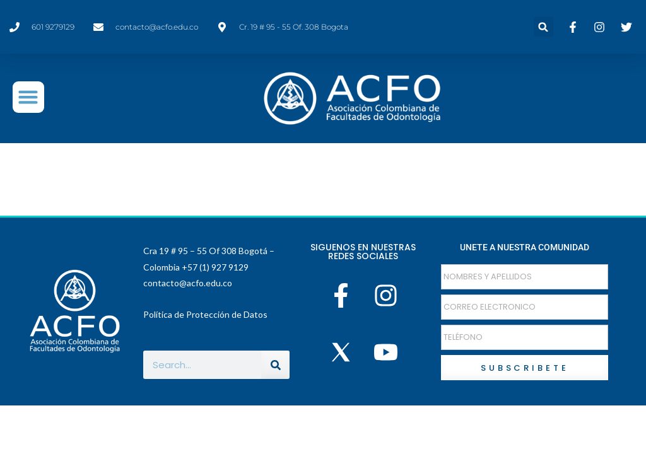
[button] (543, 27)
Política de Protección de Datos (205, 314)
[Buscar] (275, 365)
